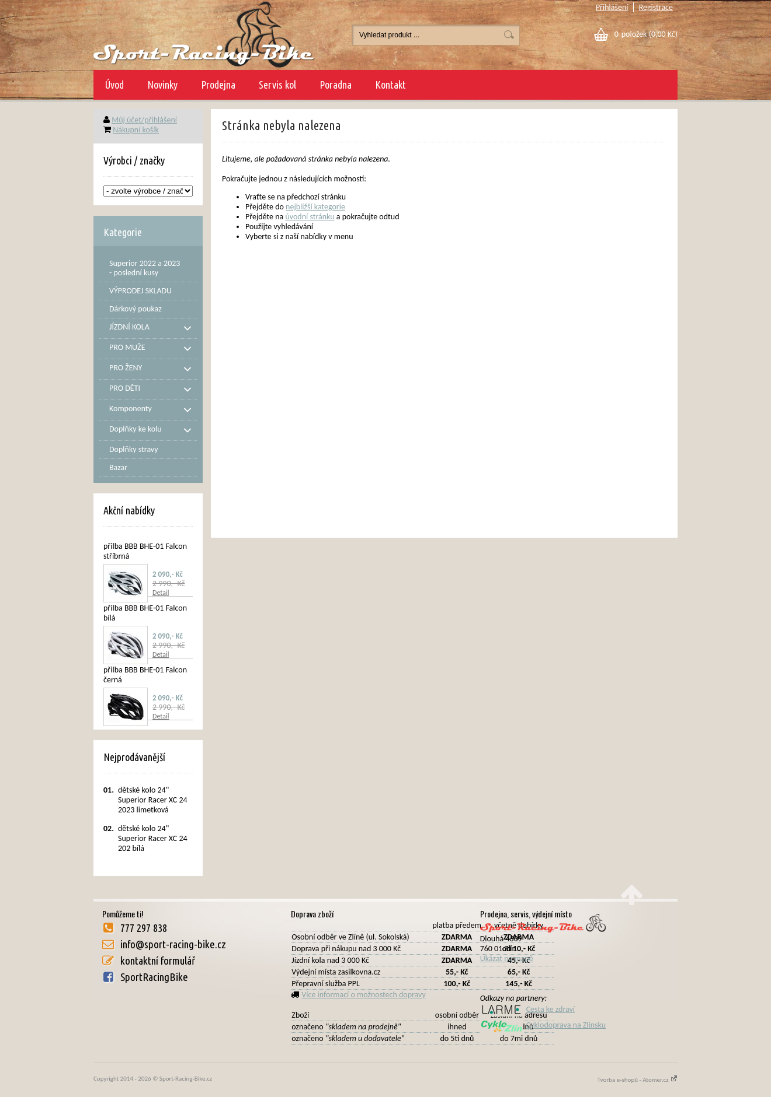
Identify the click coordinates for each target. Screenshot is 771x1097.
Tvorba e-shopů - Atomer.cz (638, 1080)
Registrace (656, 7)
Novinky (162, 84)
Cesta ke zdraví (527, 1009)
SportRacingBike (154, 976)
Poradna (335, 84)
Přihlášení (612, 7)
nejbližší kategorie (315, 207)
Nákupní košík (136, 130)
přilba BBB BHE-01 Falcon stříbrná (145, 551)
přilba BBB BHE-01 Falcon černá (145, 675)
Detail (160, 592)
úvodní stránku (309, 217)
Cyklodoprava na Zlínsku (543, 1025)
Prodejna (218, 84)
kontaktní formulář (157, 960)
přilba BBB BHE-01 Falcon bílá (145, 613)
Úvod (114, 84)
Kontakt (390, 84)
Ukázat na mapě (506, 958)
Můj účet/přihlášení (144, 120)
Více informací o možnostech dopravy (363, 995)
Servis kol (277, 84)
